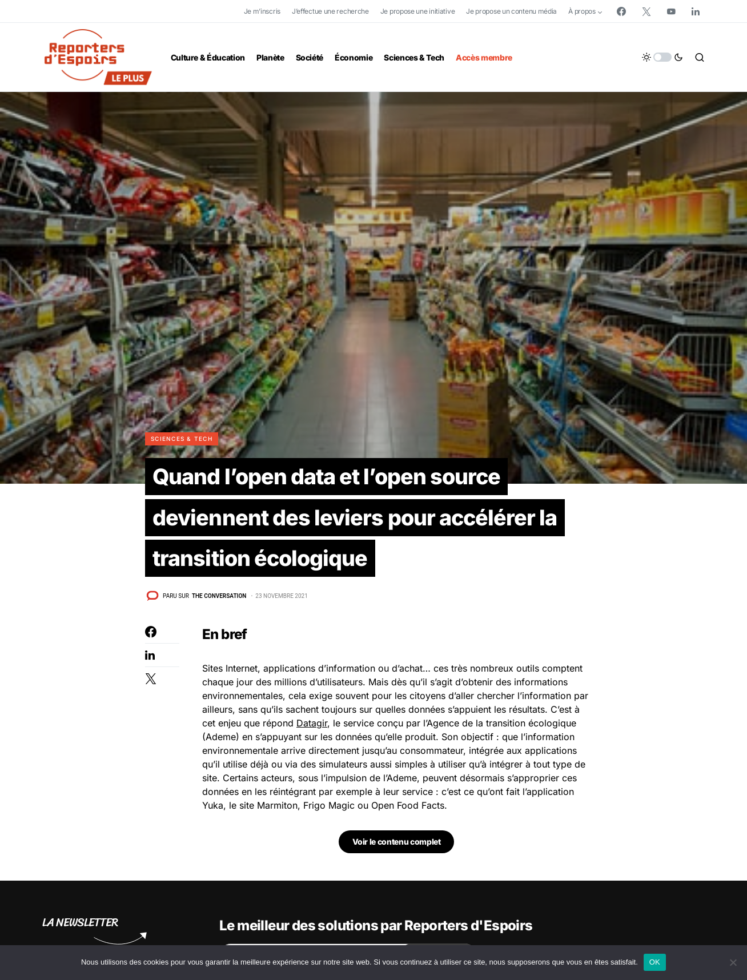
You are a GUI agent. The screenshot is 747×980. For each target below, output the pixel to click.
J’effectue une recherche (330, 11)
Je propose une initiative (417, 11)
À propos (582, 11)
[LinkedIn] (695, 11)
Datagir (311, 731)
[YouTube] (671, 11)
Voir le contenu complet (396, 849)
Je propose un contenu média (511, 11)
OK (654, 962)
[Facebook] (621, 11)
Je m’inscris (262, 11)
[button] (662, 57)
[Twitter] (646, 11)
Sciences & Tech (181, 438)
